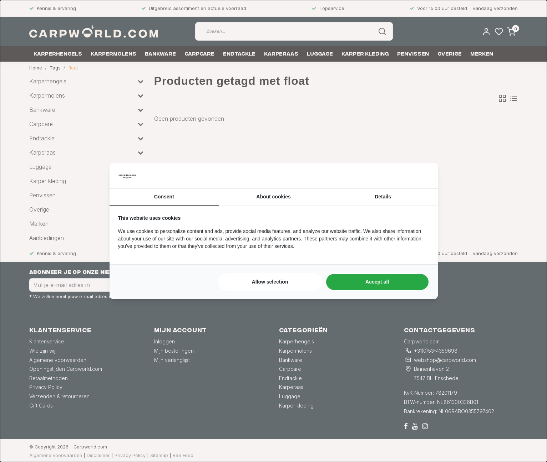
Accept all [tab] (377, 282)
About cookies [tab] (273, 196)
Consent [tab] (164, 196)
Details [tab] (383, 196)
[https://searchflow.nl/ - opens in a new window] (420, 175)
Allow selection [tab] (270, 282)
